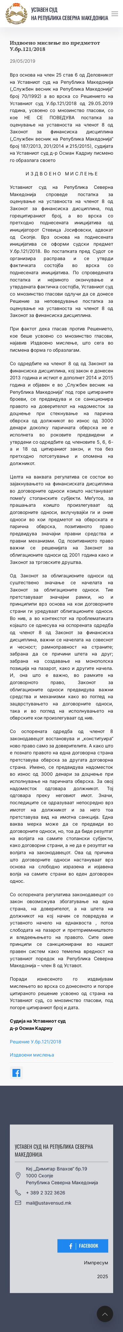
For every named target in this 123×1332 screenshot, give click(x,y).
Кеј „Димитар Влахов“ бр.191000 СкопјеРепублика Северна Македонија (56, 1175)
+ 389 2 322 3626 (40, 1192)
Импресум (96, 1262)
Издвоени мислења (32, 1054)
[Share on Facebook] (16, 1072)
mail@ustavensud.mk (43, 1203)
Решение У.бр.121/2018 (35, 1041)
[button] (115, 14)
